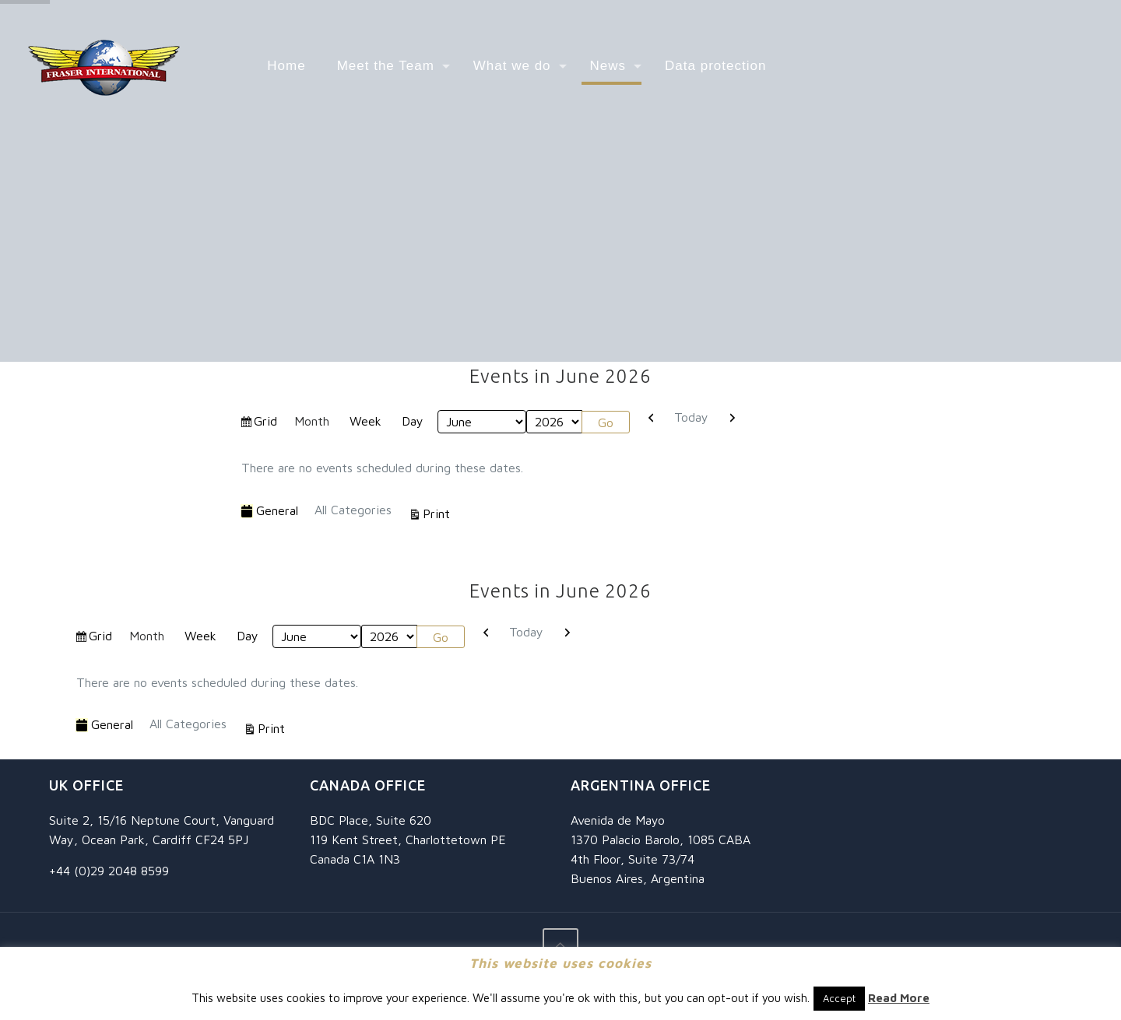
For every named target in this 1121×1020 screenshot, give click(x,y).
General (269, 510)
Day (412, 421)
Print (439, 512)
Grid (267, 423)
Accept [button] (839, 998)
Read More (898, 997)
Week (365, 421)
